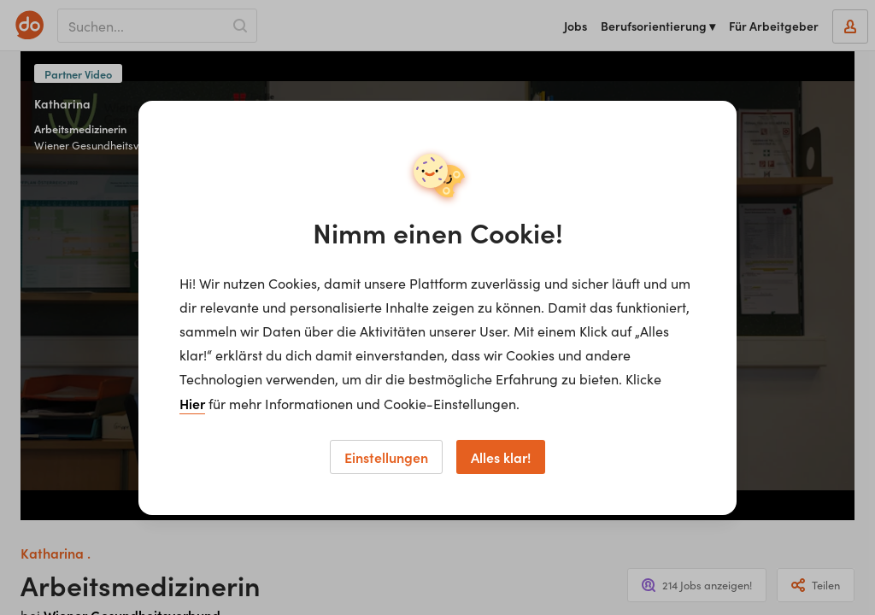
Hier (192, 403)
